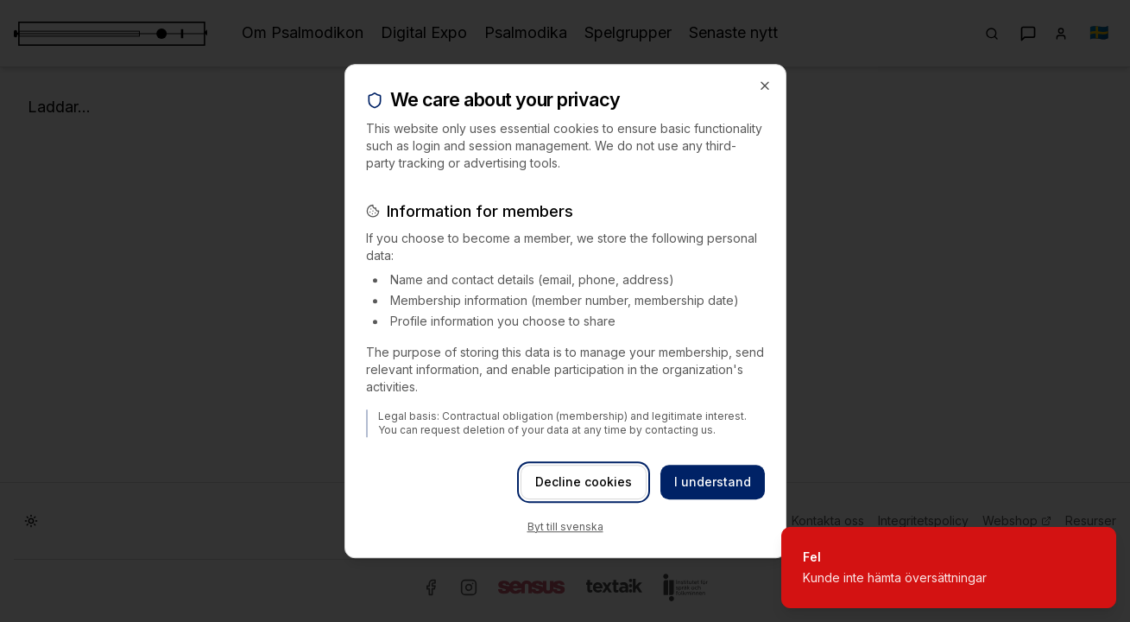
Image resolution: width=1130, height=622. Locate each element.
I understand (712, 481)
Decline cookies (583, 481)
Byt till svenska (565, 526)
